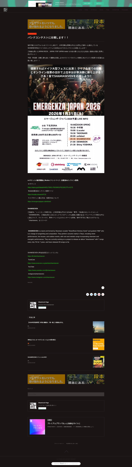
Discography (125, 9)
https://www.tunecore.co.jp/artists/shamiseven (43, 263)
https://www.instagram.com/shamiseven (41, 277)
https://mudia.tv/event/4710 (37, 194)
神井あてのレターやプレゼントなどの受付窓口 (42, 340)
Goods (101, 9)
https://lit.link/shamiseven (36, 256)
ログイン (98, 3)
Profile (86, 9)
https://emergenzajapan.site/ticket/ (39, 201)
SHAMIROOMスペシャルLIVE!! (37, 357)
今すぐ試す (87, 3)
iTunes (107, 9)
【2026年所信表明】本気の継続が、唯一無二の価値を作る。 (46, 322)
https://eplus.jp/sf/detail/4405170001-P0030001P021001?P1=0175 (50, 187)
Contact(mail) (115, 9)
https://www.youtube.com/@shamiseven (41, 270)
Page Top (66, 451)
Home (80, 9)
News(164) (30, 282)
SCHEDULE (94, 9)
